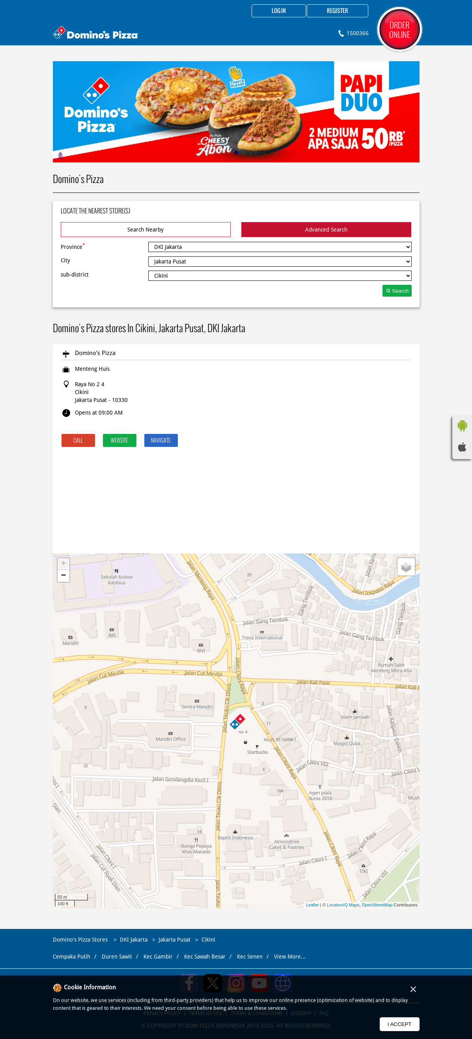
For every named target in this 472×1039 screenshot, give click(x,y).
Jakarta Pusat (174, 939)
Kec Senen (250, 956)
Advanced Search (326, 229)
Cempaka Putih (71, 956)
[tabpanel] (236, 112)
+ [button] (63, 564)
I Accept (400, 1024)
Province (73, 246)
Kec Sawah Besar (205, 956)
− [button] (63, 576)
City (65, 260)
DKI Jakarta (133, 939)
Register (337, 11)
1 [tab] (236, 153)
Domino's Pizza (95, 353)
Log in (279, 11)
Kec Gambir (158, 956)
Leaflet (312, 905)
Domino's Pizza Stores (81, 939)
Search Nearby (145, 229)
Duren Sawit (117, 956)
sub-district (75, 274)
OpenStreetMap (377, 905)
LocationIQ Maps (343, 905)
